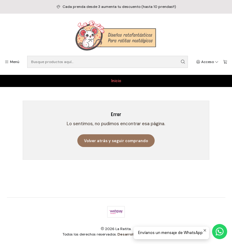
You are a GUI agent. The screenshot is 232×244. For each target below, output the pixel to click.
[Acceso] (207, 62)
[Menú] (12, 62)
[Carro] (225, 62)
